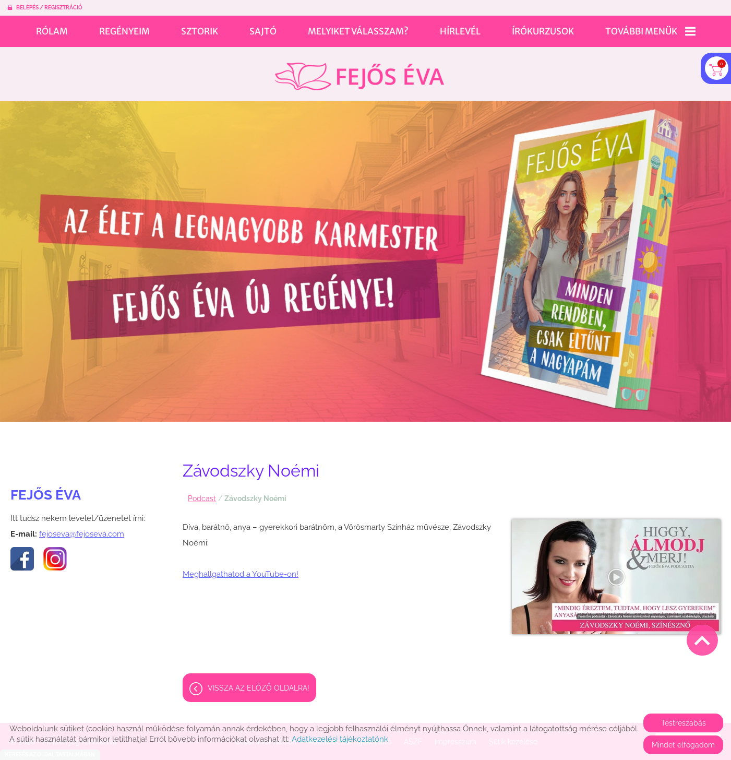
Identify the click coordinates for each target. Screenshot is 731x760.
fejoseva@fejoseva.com (81, 528)
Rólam (52, 31)
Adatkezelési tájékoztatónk (340, 739)
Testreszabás (683, 723)
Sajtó (263, 31)
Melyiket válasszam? (358, 31)
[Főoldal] (359, 71)
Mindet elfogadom (683, 745)
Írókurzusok (543, 31)
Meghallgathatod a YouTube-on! (240, 569)
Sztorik (199, 31)
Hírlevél (460, 31)
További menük (650, 31)
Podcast (202, 493)
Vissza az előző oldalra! (258, 683)
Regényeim (124, 31)
